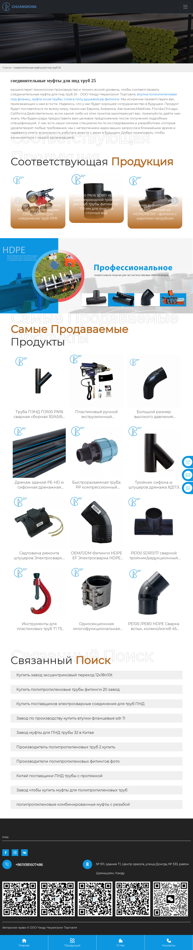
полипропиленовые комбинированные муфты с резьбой (73, 804)
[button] (175, 200)
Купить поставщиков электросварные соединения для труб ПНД (80, 703)
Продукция (72, 942)
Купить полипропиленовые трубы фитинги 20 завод (68, 689)
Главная (6, 67)
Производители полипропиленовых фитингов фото (68, 761)
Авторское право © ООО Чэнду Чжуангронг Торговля (39, 927)
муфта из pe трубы (47, 99)
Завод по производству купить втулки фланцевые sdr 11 (70, 718)
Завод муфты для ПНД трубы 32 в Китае (55, 732)
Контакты (169, 942)
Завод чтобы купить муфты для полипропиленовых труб (71, 790)
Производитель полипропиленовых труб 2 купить (65, 747)
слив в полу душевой (81, 99)
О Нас (120, 942)
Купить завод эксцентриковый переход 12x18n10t (64, 675)
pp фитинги (109, 99)
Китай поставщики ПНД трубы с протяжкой (59, 776)
